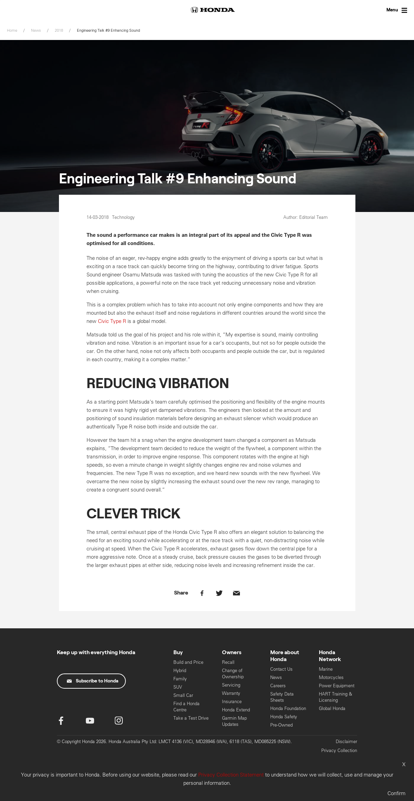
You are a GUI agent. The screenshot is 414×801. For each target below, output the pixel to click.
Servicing (231, 685)
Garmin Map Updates (234, 721)
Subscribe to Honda (92, 681)
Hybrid (179, 670)
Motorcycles (331, 677)
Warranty (231, 693)
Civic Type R (112, 321)
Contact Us (281, 669)
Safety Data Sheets (282, 697)
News (276, 677)
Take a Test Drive (191, 718)
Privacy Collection (339, 750)
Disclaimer (346, 741)
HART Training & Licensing (335, 697)
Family (180, 679)
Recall (228, 662)
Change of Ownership (233, 674)
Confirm (396, 793)
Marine (326, 669)
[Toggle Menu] (390, 10)
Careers (278, 686)
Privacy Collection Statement (231, 774)
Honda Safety (283, 717)
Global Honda (332, 708)
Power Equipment (336, 686)
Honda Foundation (288, 708)
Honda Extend (236, 710)
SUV (177, 687)
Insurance (232, 701)
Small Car (183, 695)
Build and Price (188, 662)
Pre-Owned (281, 725)
